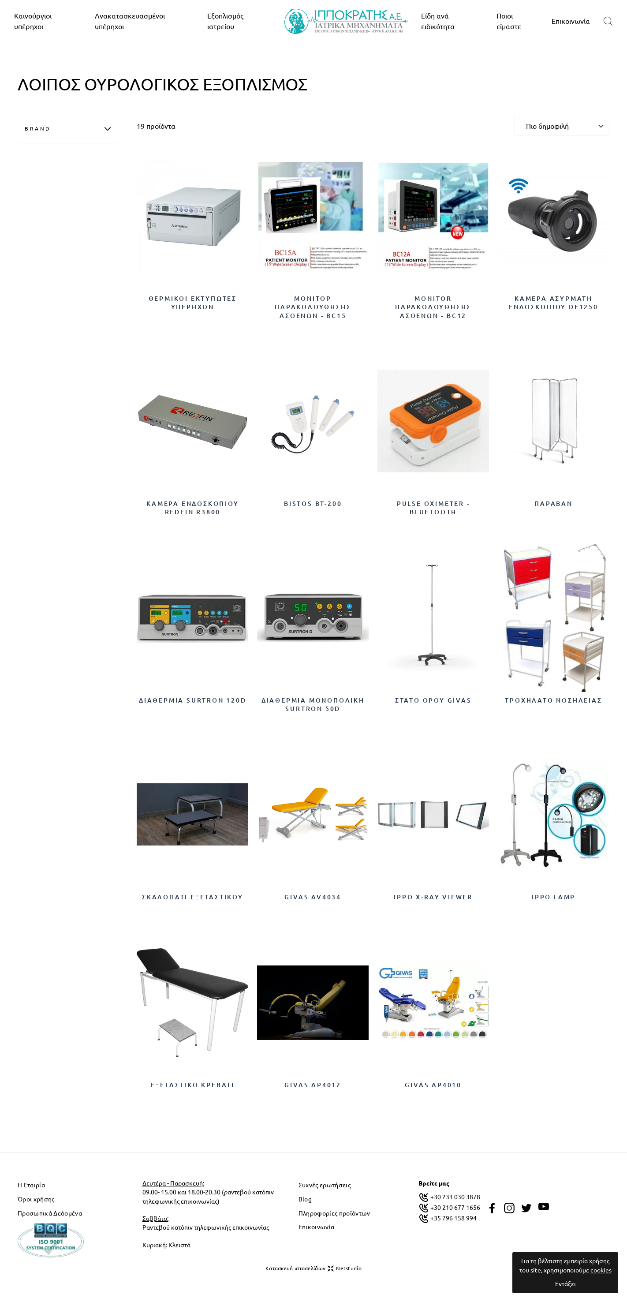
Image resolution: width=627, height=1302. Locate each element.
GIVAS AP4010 (433, 1085)
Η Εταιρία (31, 1185)
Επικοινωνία (571, 21)
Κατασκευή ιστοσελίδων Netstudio (313, 1268)
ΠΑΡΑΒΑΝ (553, 503)
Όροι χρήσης (36, 1199)
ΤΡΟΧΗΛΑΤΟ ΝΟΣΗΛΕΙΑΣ (553, 700)
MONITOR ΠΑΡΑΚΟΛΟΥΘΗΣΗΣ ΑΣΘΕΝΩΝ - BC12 (433, 307)
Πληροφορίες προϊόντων (334, 1213)
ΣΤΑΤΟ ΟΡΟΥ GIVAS (433, 700)
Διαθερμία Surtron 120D (192, 700)
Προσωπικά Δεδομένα (50, 1213)
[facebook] (492, 1208)
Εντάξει (565, 1283)
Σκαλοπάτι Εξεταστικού (192, 897)
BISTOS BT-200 (313, 503)
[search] (608, 21)
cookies (601, 1270)
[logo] (346, 21)
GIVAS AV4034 (312, 897)
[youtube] (543, 1207)
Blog (305, 1199)
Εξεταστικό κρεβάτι (193, 1085)
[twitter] (526, 1208)
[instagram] (509, 1208)
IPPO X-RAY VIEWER (433, 897)
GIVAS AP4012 (312, 1085)
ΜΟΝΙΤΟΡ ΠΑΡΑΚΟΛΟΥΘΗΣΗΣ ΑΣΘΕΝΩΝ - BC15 (313, 307)
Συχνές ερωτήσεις (325, 1185)
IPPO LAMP (553, 897)
